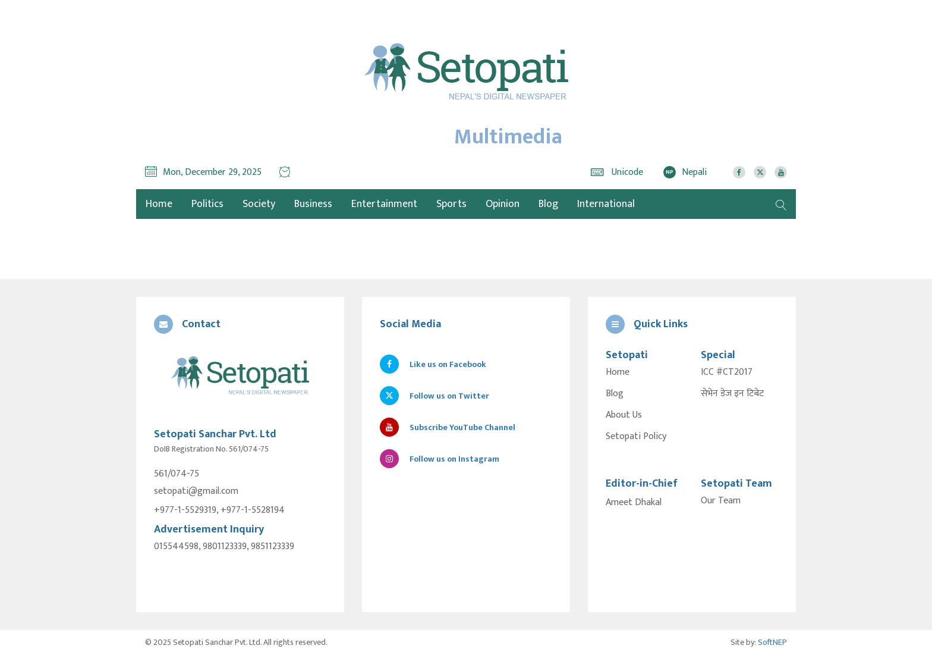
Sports (451, 204)
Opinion (502, 204)
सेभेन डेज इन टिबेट (732, 394)
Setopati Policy (636, 436)
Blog (548, 204)
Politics (207, 204)
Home (617, 372)
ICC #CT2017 (726, 372)
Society (259, 204)
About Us (624, 415)
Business (313, 204)
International (606, 204)
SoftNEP (772, 642)
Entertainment (384, 204)
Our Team (721, 501)
